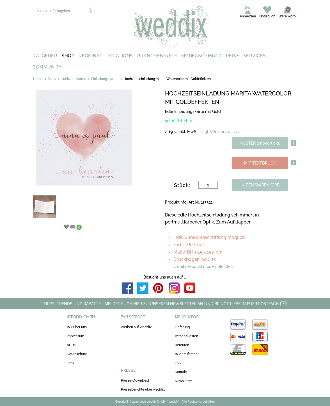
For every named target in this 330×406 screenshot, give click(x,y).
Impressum (75, 336)
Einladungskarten (104, 79)
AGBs (71, 345)
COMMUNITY (47, 67)
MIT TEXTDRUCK (260, 163)
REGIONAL (90, 55)
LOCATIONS (119, 55)
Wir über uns (77, 327)
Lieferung (182, 327)
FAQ (178, 363)
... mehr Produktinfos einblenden (203, 266)
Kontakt (181, 372)
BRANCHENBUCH (157, 55)
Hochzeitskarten (73, 79)
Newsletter (183, 381)
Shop (52, 79)
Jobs (70, 363)
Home (38, 79)
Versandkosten (186, 336)
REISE (232, 55)
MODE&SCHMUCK (201, 55)
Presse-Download (135, 380)
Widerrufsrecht (187, 354)
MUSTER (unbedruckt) (259, 143)
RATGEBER (45, 55)
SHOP (67, 55)
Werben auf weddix (136, 327)
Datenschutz (77, 354)
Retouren (182, 345)
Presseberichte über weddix (143, 389)
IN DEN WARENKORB (259, 185)
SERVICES (254, 55)
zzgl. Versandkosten (220, 131)
